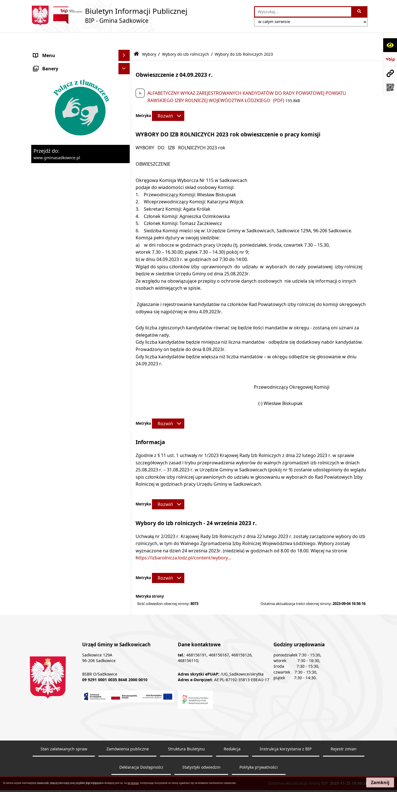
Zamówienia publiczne (127, 772)
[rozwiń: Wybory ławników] (125, 266)
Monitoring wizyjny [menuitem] (53, 530)
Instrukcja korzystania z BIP (285, 772)
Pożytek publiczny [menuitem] (52, 114)
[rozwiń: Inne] (125, 429)
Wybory (149, 38)
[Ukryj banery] (124, 543)
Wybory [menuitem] (41, 252)
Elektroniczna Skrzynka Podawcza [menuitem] (69, 474)
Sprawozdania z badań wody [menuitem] (64, 218)
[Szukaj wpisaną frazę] (359, 11)
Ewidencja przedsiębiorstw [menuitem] (62, 195)
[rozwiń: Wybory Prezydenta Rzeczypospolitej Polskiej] (125, 281)
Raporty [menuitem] (41, 519)
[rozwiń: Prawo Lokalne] (125, 85)
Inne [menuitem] (38, 429)
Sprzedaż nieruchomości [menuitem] (59, 144)
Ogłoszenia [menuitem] (45, 207)
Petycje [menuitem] (41, 451)
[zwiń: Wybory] (125, 252)
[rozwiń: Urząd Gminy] (125, 74)
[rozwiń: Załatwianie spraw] (125, 229)
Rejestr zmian (343, 772)
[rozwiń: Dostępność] (125, 508)
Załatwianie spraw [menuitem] (52, 229)
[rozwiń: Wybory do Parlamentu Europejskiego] (125, 303)
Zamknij (380, 782)
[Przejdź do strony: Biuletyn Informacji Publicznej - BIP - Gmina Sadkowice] (108, 15)
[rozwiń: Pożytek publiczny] (125, 114)
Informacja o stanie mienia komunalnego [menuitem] (61, 129)
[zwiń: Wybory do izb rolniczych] (125, 384)
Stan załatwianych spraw (64, 772)
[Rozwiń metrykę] (168, 100)
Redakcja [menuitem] (43, 496)
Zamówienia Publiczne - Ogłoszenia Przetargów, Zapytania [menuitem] (71, 99)
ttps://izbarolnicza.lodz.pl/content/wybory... (184, 542)
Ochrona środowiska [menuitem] (55, 173)
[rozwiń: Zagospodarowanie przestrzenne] (125, 184)
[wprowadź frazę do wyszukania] (303, 11)
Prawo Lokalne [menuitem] (49, 85)
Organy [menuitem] (41, 63)
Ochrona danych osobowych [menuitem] (64, 240)
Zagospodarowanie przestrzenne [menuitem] (68, 184)
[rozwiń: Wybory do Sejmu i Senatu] (125, 324)
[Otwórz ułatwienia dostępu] (390, 45)
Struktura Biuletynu (186, 772)
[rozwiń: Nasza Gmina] (125, 51)
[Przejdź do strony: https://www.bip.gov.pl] (390, 59)
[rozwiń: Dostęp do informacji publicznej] (125, 440)
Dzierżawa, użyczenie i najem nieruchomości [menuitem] (64, 158)
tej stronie (133, 783)
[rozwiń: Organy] (125, 63)
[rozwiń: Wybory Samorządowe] (125, 339)
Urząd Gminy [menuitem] (47, 74)
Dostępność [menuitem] (46, 508)
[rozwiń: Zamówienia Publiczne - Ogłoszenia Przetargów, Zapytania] (125, 96)
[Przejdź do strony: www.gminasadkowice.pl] (390, 73)
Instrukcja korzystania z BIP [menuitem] (62, 485)
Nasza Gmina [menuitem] (47, 51)
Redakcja (232, 772)
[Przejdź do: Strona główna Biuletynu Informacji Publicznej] (136, 39)
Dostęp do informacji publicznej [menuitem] (67, 440)
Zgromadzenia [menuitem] (48, 463)
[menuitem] (80, 266)
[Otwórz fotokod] (390, 87)
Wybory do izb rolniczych (185, 38)
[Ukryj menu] (124, 40)
